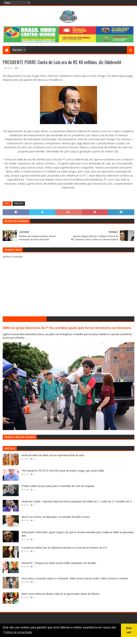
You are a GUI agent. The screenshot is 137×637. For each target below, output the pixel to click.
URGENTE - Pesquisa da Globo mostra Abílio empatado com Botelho (58, 563)
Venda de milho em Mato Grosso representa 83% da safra (52, 455)
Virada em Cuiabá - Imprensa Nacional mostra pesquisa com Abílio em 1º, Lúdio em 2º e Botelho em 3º (76, 501)
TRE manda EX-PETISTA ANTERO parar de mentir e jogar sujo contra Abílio (62, 470)
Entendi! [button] (129, 630)
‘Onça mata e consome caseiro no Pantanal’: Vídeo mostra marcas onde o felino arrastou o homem (74, 578)
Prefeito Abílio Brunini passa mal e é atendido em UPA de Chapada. (58, 486)
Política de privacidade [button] (17, 632)
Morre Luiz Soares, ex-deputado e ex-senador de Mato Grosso (55, 516)
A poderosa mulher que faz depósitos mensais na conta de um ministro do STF (64, 547)
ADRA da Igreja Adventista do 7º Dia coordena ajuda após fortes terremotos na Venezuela (67, 328)
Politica (18, 203)
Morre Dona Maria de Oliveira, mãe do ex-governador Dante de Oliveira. (60, 593)
